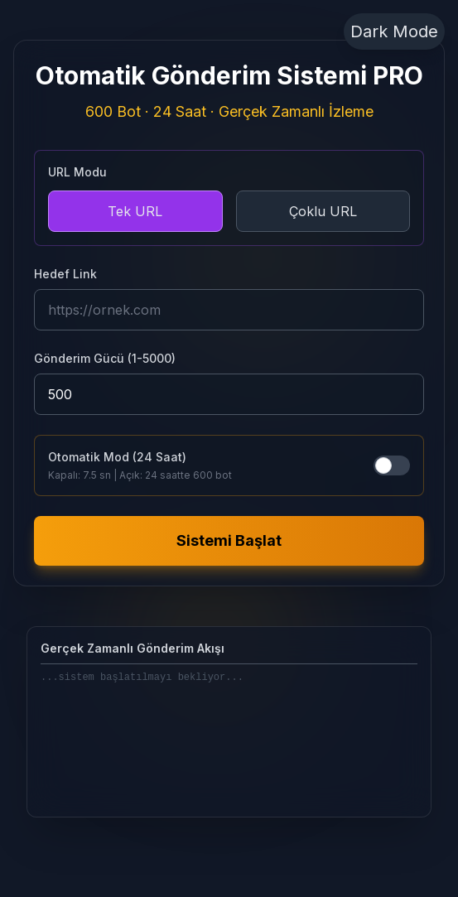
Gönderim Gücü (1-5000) (105, 358)
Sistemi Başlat (229, 540)
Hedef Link (65, 274)
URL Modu (77, 172)
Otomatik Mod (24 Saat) (117, 457)
